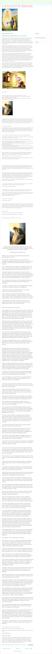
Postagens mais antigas (28, 648)
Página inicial (18, 648)
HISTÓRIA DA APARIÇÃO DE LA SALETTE (14, 35)
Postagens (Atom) (19, 651)
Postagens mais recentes (7, 648)
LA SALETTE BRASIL (17, 6)
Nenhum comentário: (23, 644)
